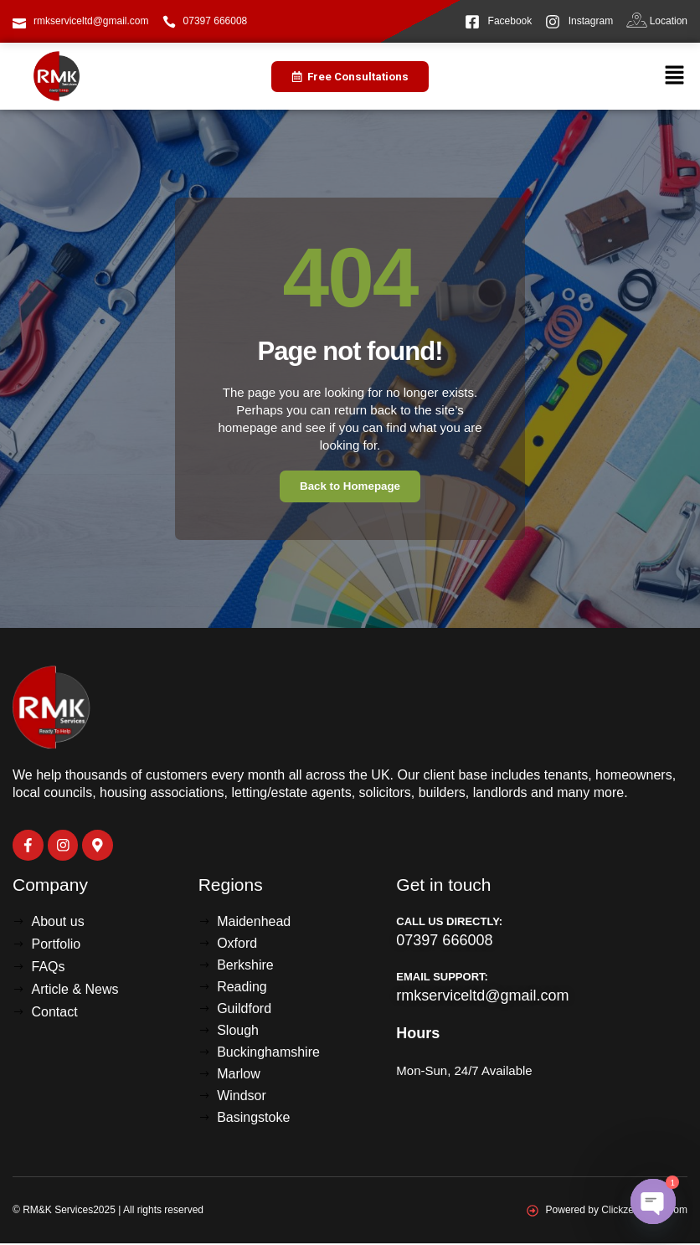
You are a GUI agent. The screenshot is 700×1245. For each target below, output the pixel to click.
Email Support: (442, 978)
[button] (675, 76)
